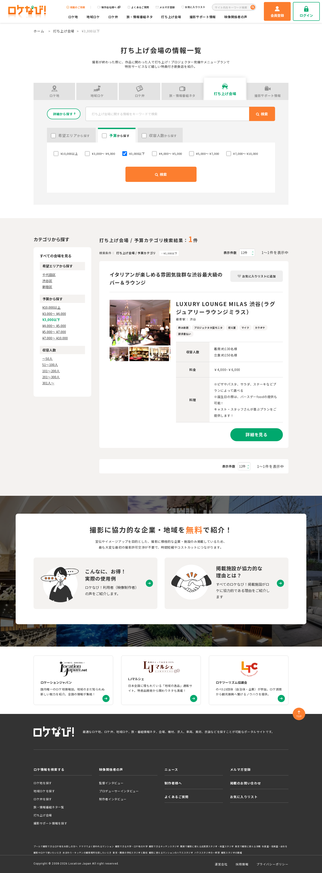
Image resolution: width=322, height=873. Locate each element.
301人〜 (48, 383)
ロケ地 (73, 17)
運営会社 (221, 864)
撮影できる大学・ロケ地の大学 (131, 846)
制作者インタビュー (113, 799)
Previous (106, 322)
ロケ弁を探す (43, 799)
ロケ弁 (113, 17)
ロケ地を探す (43, 783)
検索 (161, 174)
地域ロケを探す (44, 791)
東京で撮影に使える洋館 (248, 846)
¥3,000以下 (170, 253)
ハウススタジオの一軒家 (207, 852)
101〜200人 (51, 370)
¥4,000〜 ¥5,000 (54, 325)
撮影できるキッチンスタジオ (164, 846)
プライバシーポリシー (272, 864)
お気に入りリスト (193, 7)
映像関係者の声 (235, 17)
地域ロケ (93, 17)
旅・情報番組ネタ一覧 (49, 807)
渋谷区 (47, 280)
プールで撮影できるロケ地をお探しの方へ (56, 846)
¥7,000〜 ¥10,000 (55, 338)
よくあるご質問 (138, 7)
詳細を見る (257, 434)
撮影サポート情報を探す (50, 823)
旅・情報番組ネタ (140, 17)
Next (174, 322)
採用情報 (242, 864)
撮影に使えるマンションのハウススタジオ (171, 852)
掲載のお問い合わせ (245, 783)
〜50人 (47, 358)
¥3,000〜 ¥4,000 (54, 313)
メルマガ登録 (165, 7)
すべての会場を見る (56, 255)
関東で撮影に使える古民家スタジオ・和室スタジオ (207, 846)
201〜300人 (51, 377)
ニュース (171, 769)
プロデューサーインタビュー (119, 791)
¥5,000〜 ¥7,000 (54, 331)
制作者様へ (173, 783)
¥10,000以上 (51, 307)
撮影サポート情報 (203, 17)
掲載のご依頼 (75, 7)
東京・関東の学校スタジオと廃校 (130, 852)
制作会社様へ (109, 7)
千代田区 (49, 274)
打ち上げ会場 (171, 17)
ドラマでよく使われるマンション (96, 846)
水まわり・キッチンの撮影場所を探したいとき (87, 852)
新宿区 (47, 286)
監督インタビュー (111, 783)
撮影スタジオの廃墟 (231, 852)
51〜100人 (50, 364)
